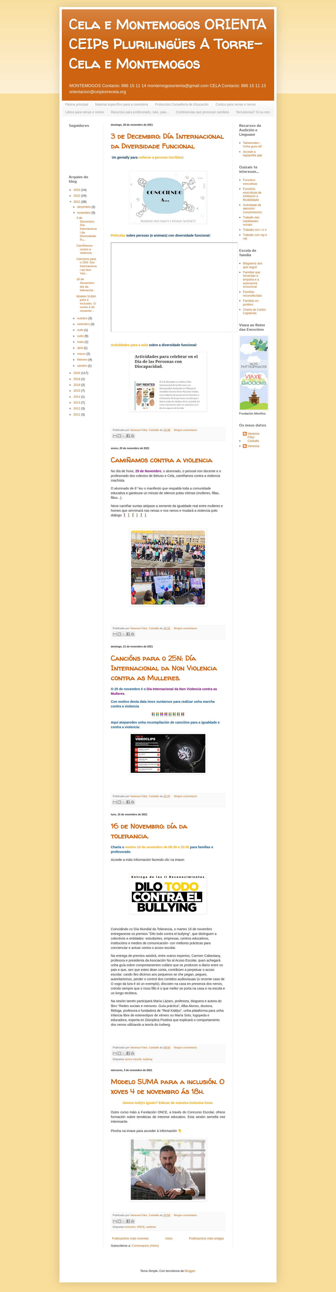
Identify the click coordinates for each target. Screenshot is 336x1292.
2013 (77, 402)
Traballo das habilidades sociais (251, 221)
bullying (147, 1059)
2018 (77, 385)
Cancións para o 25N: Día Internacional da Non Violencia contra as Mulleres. (164, 667)
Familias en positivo (250, 302)
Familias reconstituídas (252, 293)
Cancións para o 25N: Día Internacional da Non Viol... (86, 266)
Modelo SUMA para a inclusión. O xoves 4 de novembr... (86, 303)
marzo (82, 353)
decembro (84, 207)
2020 (77, 373)
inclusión (130, 1226)
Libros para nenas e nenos (84, 112)
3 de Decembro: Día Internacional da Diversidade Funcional (167, 141)
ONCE (141, 1226)
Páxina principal (76, 104)
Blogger (190, 1271)
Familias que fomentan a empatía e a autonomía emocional (251, 279)
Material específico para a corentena (121, 104)
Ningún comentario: (185, 429)
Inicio (168, 1238)
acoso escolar (133, 1059)
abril (80, 348)
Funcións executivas (250, 181)
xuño (81, 336)
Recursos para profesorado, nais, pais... (140, 112)
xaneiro (82, 365)
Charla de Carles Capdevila (254, 311)
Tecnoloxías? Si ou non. (253, 112)
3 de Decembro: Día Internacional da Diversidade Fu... (86, 228)
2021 (77, 201)
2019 (77, 379)
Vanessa (253, 446)
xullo (80, 330)
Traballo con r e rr (255, 229)
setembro (84, 324)
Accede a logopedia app (252, 153)
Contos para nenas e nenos (236, 104)
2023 (77, 190)
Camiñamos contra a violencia (161, 460)
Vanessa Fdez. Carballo (253, 437)
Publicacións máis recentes (130, 1238)
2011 (77, 414)
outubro (82, 318)
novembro (84, 212)
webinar (151, 1226)
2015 (77, 390)
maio (81, 342)
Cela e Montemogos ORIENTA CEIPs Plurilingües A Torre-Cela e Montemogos (167, 44)
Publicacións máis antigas (206, 1238)
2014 (77, 396)
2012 (77, 408)
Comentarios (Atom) (145, 1245)
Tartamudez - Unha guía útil (252, 144)
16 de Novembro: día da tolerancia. (85, 284)
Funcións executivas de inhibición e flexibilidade (252, 194)
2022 (77, 195)
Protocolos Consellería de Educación (182, 104)
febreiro (82, 359)
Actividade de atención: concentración (252, 208)
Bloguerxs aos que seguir (252, 265)
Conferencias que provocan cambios (202, 112)
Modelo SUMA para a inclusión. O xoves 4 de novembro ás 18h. (167, 1086)
